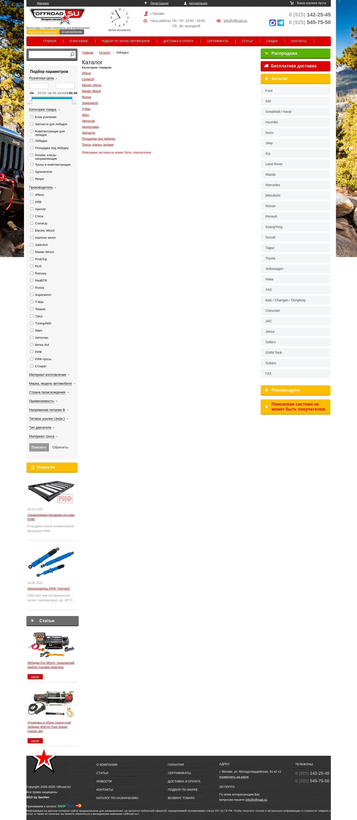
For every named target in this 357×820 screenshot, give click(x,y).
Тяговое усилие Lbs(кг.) (47, 419)
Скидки (272, 41)
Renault (271, 216)
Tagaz (269, 248)
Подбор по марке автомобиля (125, 41)
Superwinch (90, 103)
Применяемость (41, 401)
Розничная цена (41, 78)
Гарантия (176, 764)
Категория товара (42, 109)
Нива (269, 279)
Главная (49, 41)
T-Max (86, 109)
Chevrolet (272, 311)
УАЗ (268, 290)
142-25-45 (310, 15)
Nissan (270, 206)
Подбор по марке (183, 789)
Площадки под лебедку (98, 138)
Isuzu (269, 132)
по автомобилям (72, 31)
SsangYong (273, 227)
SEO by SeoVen (37, 797)
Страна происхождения (47, 392)
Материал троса (41, 436)
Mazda (270, 174)
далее (35, 676)
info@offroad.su (235, 21)
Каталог (279, 78)
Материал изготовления (47, 375)
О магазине (79, 41)
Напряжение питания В (47, 410)
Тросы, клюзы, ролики (97, 144)
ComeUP (88, 79)
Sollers (270, 342)
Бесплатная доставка (290, 66)
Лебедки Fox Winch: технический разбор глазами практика (51, 665)
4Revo (86, 73)
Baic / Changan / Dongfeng (285, 300)
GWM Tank (273, 352)
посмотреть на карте (234, 777)
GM (268, 101)
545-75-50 (310, 22)
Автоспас (88, 121)
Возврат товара (181, 798)
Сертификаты (217, 41)
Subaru (270, 363)
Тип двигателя (40, 427)
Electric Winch (91, 85)
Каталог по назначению (43, 31)
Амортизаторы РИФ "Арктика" (49, 588)
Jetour (270, 331)
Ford (268, 91)
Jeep (269, 143)
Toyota (270, 258)
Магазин (43, 3)
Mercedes (272, 185)
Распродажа (281, 53)
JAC (268, 321)
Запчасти (88, 132)
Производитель (41, 187)
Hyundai (271, 122)
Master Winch (91, 91)
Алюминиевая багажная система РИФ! (51, 517)
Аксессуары (90, 127)
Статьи (247, 41)
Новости (46, 467)
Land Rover (274, 164)
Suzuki (270, 237)
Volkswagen (274, 269)
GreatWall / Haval (278, 112)
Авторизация (198, 3)
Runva (86, 97)
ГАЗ (268, 373)
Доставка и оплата (178, 41)
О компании (106, 764)
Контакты (299, 41)
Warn (85, 115)
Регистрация (159, 3)
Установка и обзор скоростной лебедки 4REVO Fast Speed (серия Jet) (49, 727)
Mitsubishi (272, 195)
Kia (267, 153)
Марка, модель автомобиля (50, 383)
